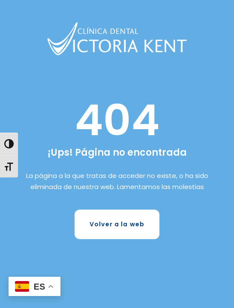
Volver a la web (117, 224)
